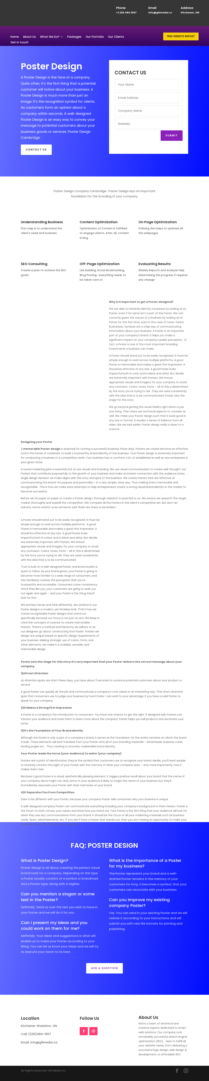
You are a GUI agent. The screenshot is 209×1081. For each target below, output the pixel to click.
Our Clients (116, 37)
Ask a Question (104, 968)
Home (14, 37)
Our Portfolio (95, 37)
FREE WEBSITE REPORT (181, 36)
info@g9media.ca (160, 12)
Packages (74, 37)
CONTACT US (36, 149)
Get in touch (19, 42)
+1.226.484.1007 (126, 12)
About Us (29, 37)
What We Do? (49, 37)
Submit (171, 135)
